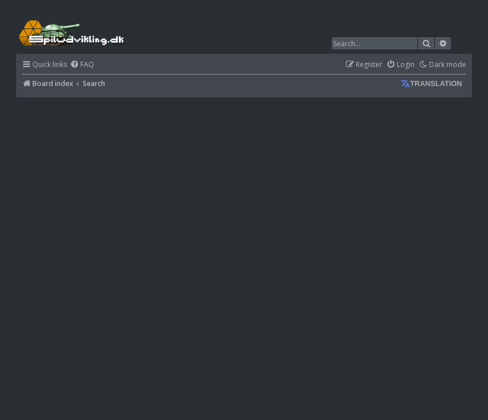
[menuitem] (82, 65)
